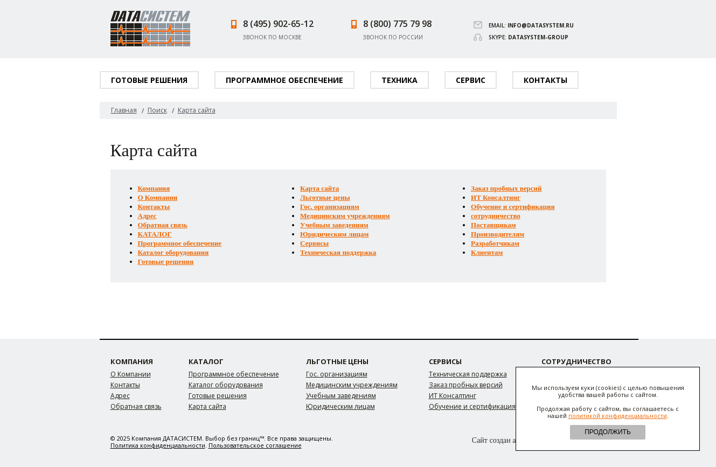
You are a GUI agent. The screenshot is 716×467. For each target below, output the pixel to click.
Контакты (545, 80)
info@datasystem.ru (541, 25)
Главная (124, 110)
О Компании (158, 197)
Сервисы (314, 243)
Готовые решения (149, 80)
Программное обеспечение (284, 80)
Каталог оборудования (173, 252)
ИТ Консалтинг (495, 197)
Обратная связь (162, 225)
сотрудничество (495, 216)
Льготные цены (325, 197)
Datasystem (150, 28)
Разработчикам (495, 243)
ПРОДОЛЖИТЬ (608, 432)
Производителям (497, 234)
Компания (154, 188)
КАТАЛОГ (155, 234)
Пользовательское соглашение (255, 445)
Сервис (470, 80)
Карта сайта (319, 188)
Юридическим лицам (334, 234)
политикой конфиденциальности (617, 416)
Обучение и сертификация (512, 207)
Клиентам (487, 252)
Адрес (147, 216)
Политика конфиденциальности (157, 445)
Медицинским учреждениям (345, 216)
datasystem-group (538, 37)
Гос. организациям (329, 207)
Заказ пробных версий (506, 188)
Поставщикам (493, 225)
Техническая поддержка (338, 252)
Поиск (157, 110)
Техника (399, 80)
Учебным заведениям (334, 225)
